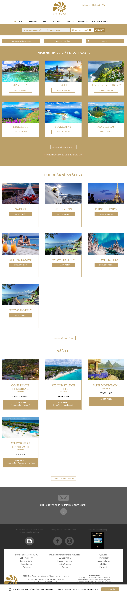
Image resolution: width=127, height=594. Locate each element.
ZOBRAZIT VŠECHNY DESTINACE (63, 147)
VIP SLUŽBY (82, 22)
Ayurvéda (103, 554)
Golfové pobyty (26, 558)
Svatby (65, 567)
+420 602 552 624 (41, 584)
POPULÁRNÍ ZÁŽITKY (63, 41)
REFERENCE (33, 22)
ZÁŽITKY (70, 22)
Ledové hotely (65, 564)
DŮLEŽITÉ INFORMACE (101, 22)
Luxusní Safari (26, 561)
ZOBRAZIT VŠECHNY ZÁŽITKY (63, 338)
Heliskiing (103, 564)
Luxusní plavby (103, 561)
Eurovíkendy (26, 564)
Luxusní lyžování (64, 561)
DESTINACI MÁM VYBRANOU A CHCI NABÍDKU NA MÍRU (63, 155)
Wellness (27, 567)
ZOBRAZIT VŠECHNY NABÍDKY (63, 478)
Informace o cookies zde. (88, 589)
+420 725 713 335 (54, 584)
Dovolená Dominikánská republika (64, 554)
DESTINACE (57, 22)
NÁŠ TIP (105, 41)
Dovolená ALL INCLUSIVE (26, 554)
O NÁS (21, 22)
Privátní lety (103, 558)
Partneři (103, 567)
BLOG (45, 22)
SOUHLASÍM (110, 589)
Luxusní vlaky (65, 558)
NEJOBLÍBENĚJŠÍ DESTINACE (21, 41)
